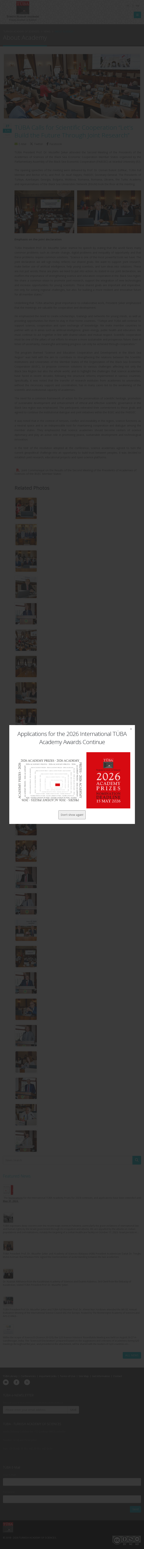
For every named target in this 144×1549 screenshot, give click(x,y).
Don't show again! (72, 815)
